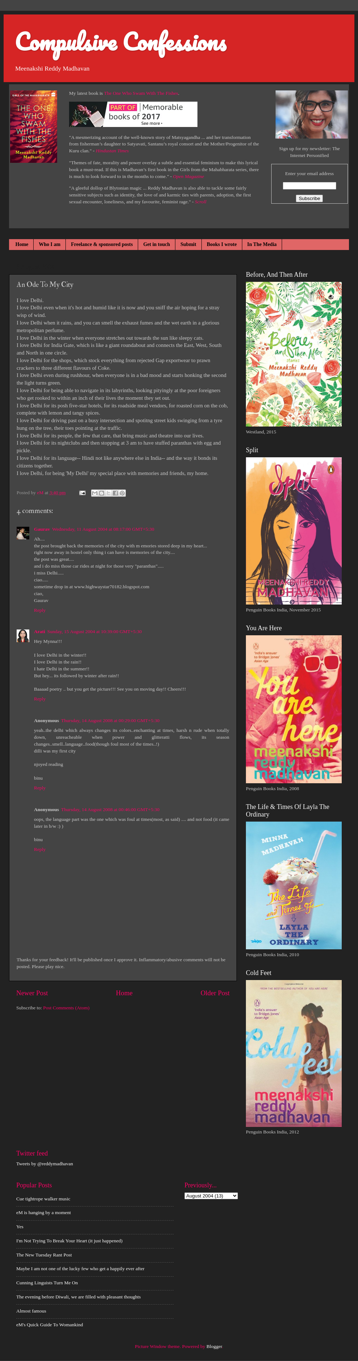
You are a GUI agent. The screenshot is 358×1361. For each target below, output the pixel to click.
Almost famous (31, 1311)
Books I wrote (222, 244)
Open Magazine (188, 176)
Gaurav (42, 529)
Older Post (215, 993)
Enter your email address (309, 173)
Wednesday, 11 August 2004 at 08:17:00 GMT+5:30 (103, 529)
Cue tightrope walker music (43, 1198)
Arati (39, 631)
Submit (188, 244)
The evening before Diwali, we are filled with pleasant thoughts (78, 1296)
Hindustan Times (112, 150)
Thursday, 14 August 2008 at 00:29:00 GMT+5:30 (110, 720)
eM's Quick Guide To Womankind (49, 1324)
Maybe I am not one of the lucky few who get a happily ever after (80, 1268)
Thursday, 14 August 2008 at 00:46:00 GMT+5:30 (110, 809)
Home (22, 244)
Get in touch (156, 244)
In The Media (262, 244)
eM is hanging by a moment (43, 1212)
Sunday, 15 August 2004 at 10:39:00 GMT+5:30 (94, 631)
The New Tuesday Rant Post (44, 1255)
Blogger (214, 1346)
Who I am (49, 244)
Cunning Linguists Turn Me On (47, 1282)
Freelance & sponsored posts (102, 244)
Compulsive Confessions (120, 41)
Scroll (200, 201)
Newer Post (32, 993)
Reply (40, 610)
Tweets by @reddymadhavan (44, 1163)
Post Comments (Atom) (66, 1007)
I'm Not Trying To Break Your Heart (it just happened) (69, 1240)
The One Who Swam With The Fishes (141, 93)
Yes (20, 1226)
